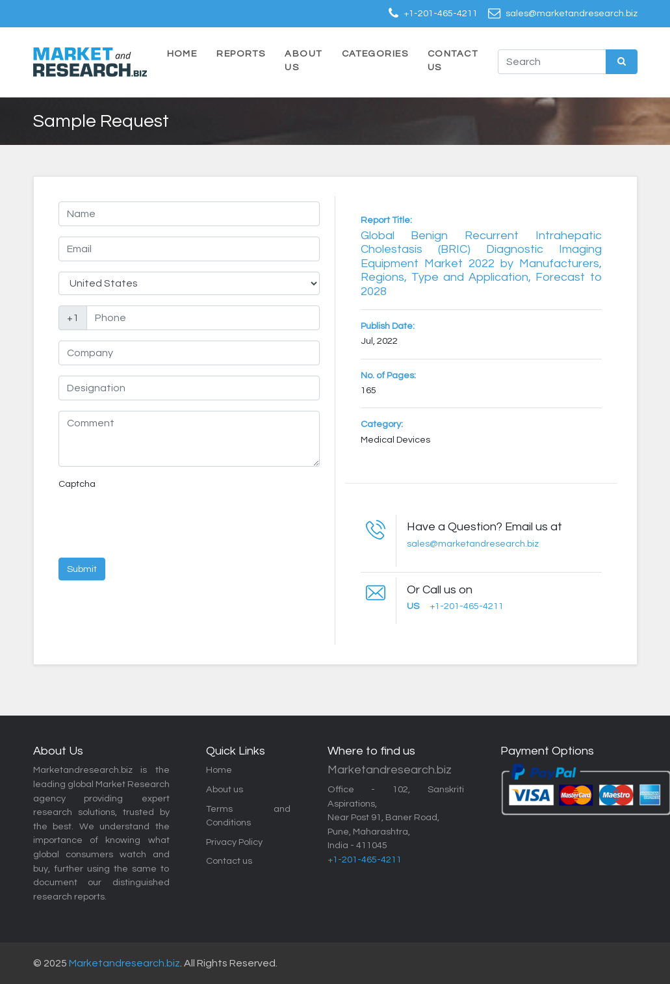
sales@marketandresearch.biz (572, 13)
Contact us (229, 861)
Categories (375, 53)
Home (182, 53)
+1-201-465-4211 (441, 13)
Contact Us (453, 61)
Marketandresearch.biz (124, 963)
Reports (240, 53)
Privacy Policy (234, 842)
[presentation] (157, 522)
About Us (303, 61)
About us (224, 789)
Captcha (77, 484)
